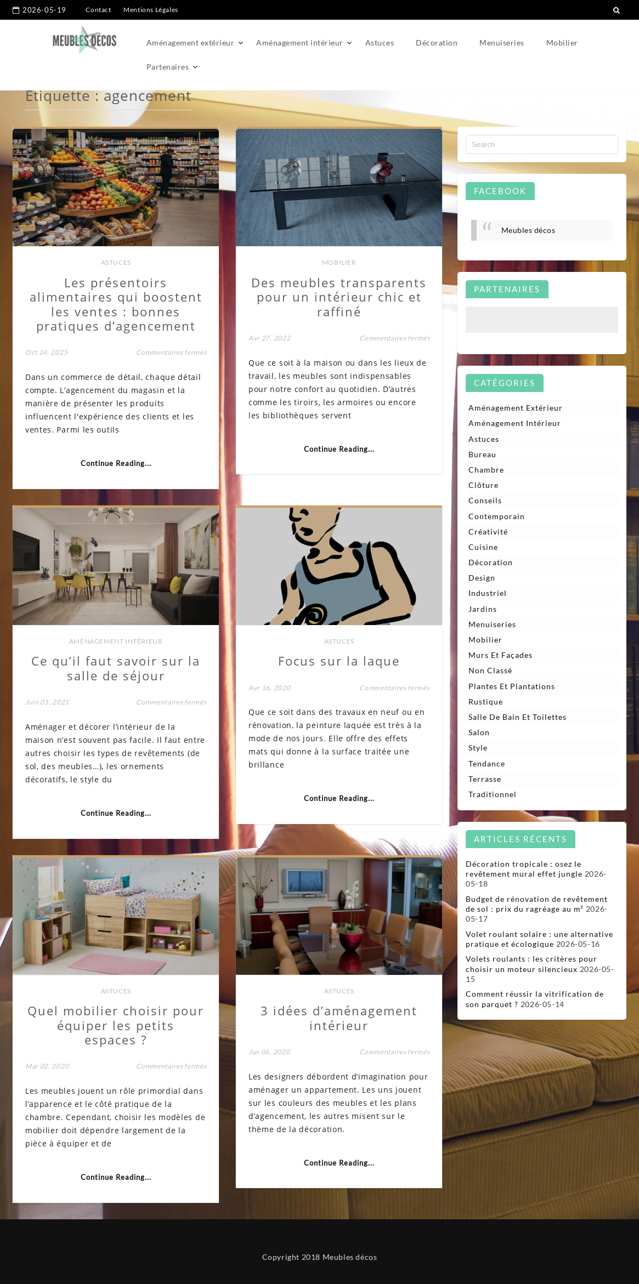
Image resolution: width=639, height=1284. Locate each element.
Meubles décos (528, 230)
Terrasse (484, 778)
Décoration (436, 42)
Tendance (486, 763)
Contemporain (496, 516)
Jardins (482, 608)
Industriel (487, 593)
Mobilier (562, 42)
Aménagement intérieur (299, 42)
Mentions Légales (150, 9)
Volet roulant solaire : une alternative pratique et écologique (539, 938)
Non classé (490, 670)
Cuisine (483, 547)
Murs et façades (500, 655)
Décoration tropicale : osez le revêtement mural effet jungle (524, 868)
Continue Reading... (116, 463)
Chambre (486, 469)
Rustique (485, 701)
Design (481, 577)
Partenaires (167, 66)
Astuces (379, 42)
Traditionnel (492, 794)
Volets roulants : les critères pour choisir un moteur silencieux (531, 963)
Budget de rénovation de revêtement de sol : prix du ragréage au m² (537, 903)
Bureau (482, 454)
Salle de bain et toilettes (517, 716)
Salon (479, 732)
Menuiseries (501, 42)
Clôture (483, 485)
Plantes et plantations (511, 686)
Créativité (488, 531)
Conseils (485, 500)
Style (478, 747)
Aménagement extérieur (190, 42)
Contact (98, 9)
